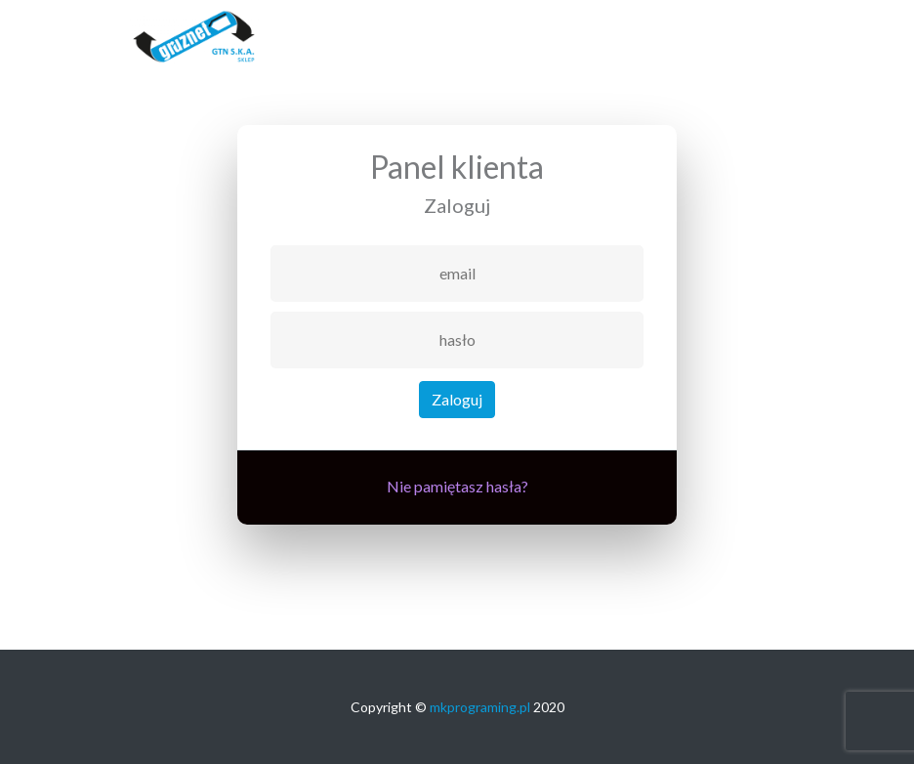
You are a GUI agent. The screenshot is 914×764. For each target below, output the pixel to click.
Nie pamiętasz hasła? (457, 486)
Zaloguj (457, 399)
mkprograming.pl (480, 707)
